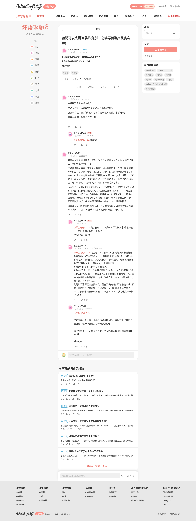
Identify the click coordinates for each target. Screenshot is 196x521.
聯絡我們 (162, 514)
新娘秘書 (20, 500)
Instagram (167, 500)
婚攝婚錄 (20, 504)
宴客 (65, 73)
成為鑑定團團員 (138, 500)
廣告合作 (135, 496)
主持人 (42, 496)
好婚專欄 (89, 496)
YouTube (166, 504)
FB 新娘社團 (168, 496)
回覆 (78, 127)
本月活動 (174, 16)
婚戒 (148, 79)
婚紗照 (149, 75)
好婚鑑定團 (90, 492)
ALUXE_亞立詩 (165, 70)
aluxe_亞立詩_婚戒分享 (156, 84)
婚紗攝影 (150, 70)
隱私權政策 (175, 514)
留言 (91, 87)
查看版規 (148, 56)
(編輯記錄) (98, 248)
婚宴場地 (43, 492)
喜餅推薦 (150, 89)
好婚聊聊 (113, 492)
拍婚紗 (19, 492)
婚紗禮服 (20, 496)
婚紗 (159, 75)
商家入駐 (135, 492)
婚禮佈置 (43, 500)
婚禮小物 (66, 500)
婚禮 (74, 73)
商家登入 (162, 6)
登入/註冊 (175, 6)
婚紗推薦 (159, 79)
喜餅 (168, 75)
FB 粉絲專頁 (168, 492)
